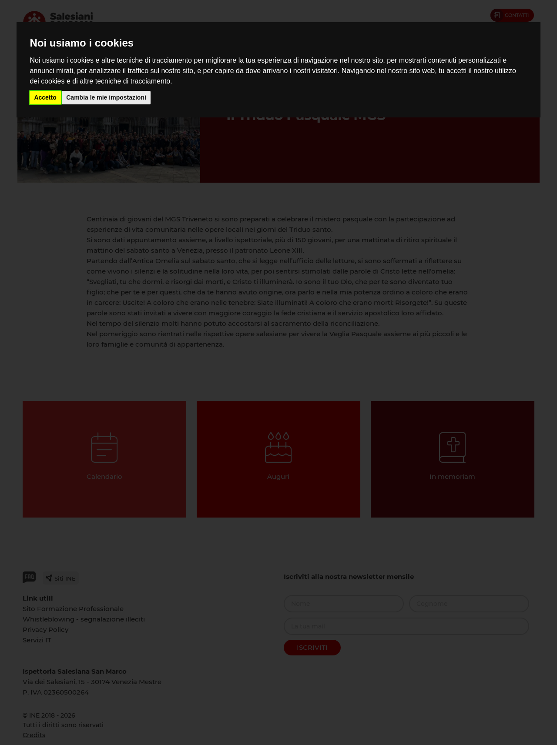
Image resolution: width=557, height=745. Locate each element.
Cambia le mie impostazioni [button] (106, 97)
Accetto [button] (45, 97)
